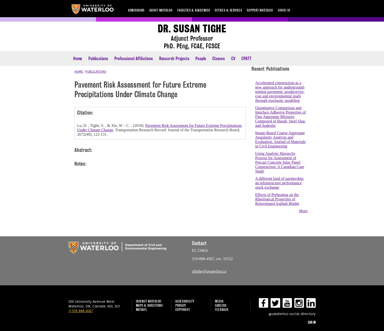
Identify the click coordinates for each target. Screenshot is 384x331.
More (303, 211)
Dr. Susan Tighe (192, 29)
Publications (98, 58)
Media (219, 301)
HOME (78, 71)
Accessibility (184, 301)
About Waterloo (160, 10)
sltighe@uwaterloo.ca (209, 271)
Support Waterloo (260, 10)
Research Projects (174, 58)
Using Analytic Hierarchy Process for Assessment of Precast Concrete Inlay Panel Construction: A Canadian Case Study (279, 162)
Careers (221, 305)
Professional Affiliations (133, 58)
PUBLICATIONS (95, 71)
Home (77, 58)
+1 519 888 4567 (80, 310)
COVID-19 (284, 10)
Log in (312, 322)
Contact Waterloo (149, 301)
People (200, 58)
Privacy (180, 305)
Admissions (136, 10)
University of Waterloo (93, 9)
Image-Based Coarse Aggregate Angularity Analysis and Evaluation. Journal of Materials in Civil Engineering (280, 139)
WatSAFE (141, 309)
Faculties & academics (193, 10)
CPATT (246, 58)
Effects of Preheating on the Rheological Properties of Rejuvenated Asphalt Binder (277, 199)
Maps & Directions (149, 305)
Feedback (221, 309)
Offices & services (228, 10)
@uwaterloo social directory (292, 313)
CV (233, 58)
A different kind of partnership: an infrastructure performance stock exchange (279, 182)
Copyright (182, 309)
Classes (218, 58)
